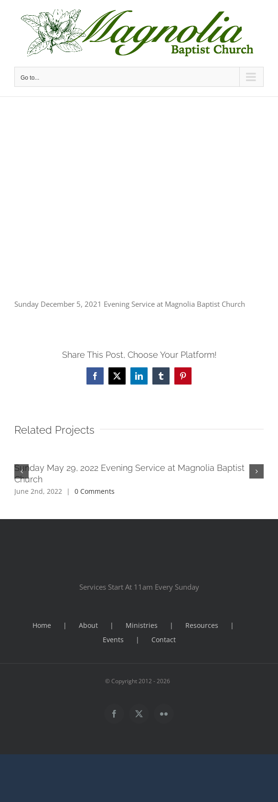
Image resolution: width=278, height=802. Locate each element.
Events (113, 639)
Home (41, 625)
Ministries (142, 625)
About (88, 625)
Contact (163, 639)
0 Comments (95, 491)
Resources (201, 625)
